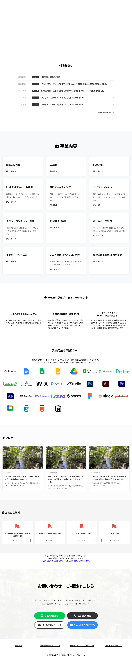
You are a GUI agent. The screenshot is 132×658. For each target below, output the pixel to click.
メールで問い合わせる (49, 625)
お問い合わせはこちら (76, 655)
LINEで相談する (50, 615)
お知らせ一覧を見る (106, 112)
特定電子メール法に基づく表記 (82, 645)
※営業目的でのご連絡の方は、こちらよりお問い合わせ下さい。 (66, 560)
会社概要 (18, 645)
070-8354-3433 (82, 615)
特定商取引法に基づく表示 (50, 645)
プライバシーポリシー (113, 645)
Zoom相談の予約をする (82, 625)
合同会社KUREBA (59, 655)
